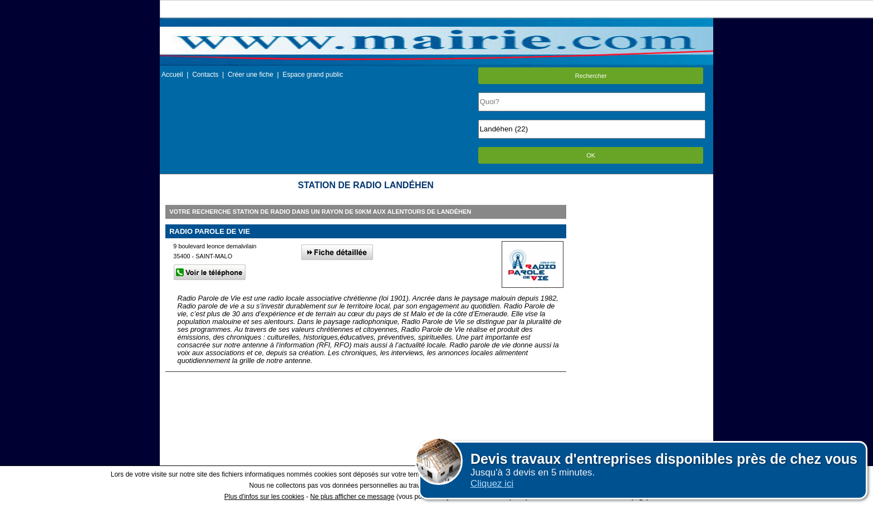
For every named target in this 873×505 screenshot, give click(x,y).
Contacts (205, 75)
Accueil (172, 75)
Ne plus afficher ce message (352, 497)
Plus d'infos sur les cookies (264, 497)
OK (590, 155)
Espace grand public (312, 75)
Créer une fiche (250, 75)
